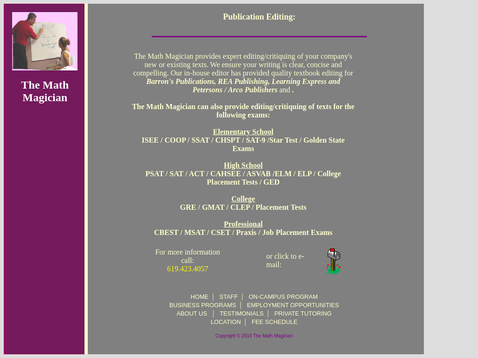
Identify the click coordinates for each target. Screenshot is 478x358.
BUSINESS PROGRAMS (202, 305)
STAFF (228, 296)
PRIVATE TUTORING (303, 313)
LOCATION (226, 321)
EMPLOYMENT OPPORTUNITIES (293, 305)
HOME (199, 296)
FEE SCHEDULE (274, 321)
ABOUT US (191, 313)
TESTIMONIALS (242, 313)
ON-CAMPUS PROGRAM (283, 296)
